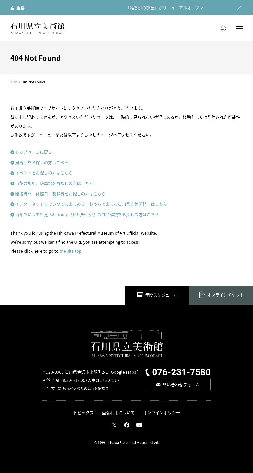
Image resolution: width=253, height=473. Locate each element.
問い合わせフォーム (181, 384)
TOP (13, 81)
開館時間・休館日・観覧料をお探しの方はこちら (60, 194)
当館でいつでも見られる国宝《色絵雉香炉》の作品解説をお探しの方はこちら (87, 214)
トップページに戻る (33, 152)
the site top (70, 251)
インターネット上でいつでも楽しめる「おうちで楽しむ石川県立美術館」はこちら (91, 204)
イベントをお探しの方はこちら (44, 173)
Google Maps (123, 372)
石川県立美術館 (37, 28)
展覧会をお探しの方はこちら (42, 162)
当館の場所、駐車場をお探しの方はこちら (54, 183)
